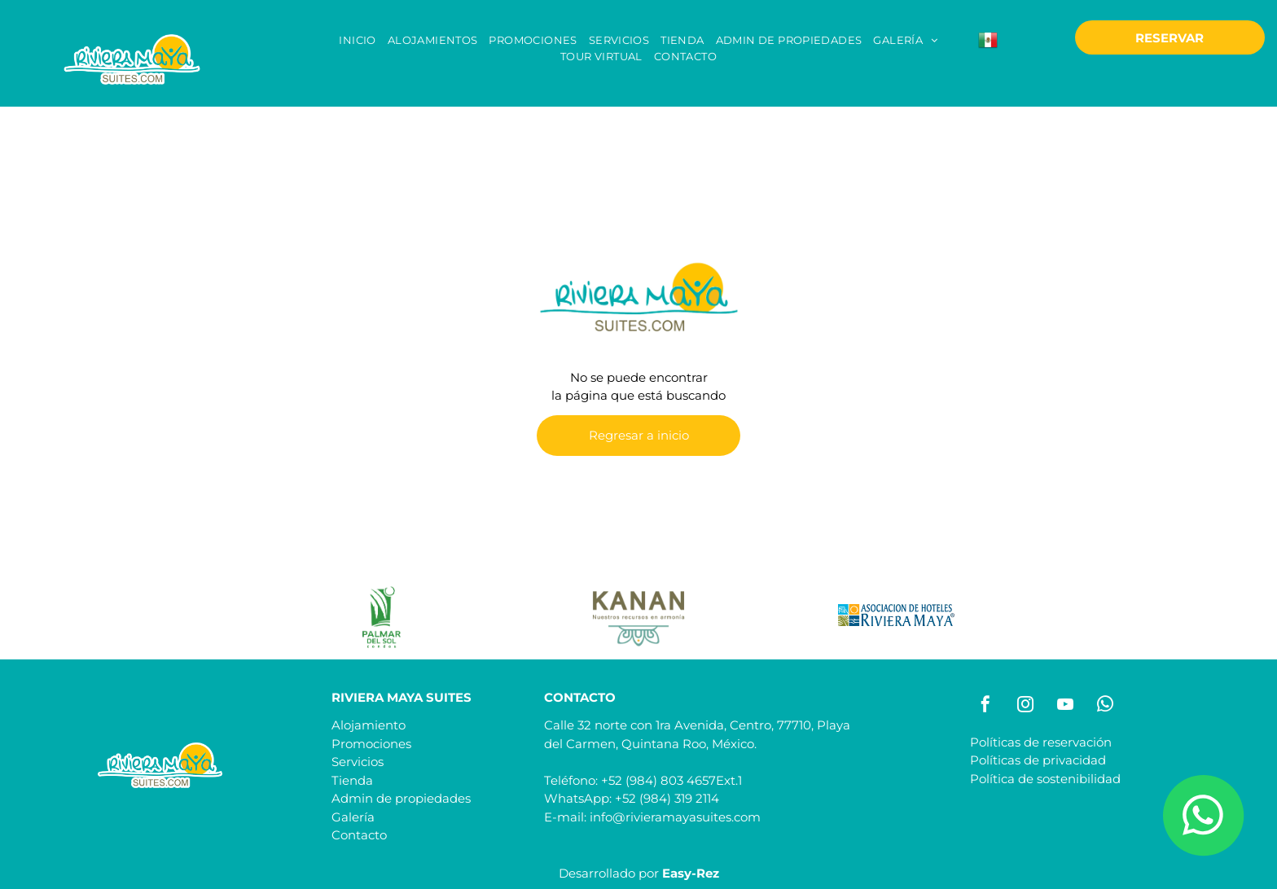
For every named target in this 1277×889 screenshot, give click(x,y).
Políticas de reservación (1041, 742)
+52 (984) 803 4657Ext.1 (671, 780)
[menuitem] (357, 41)
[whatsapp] (1105, 706)
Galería (353, 817)
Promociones (371, 743)
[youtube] (1065, 706)
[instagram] (1025, 706)
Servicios (357, 761)
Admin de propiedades (401, 798)
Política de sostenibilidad (1045, 778)
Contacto (359, 835)
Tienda (352, 780)
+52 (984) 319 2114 (667, 798)
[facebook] (985, 706)
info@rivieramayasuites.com (675, 817)
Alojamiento (368, 725)
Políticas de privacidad (1038, 760)
